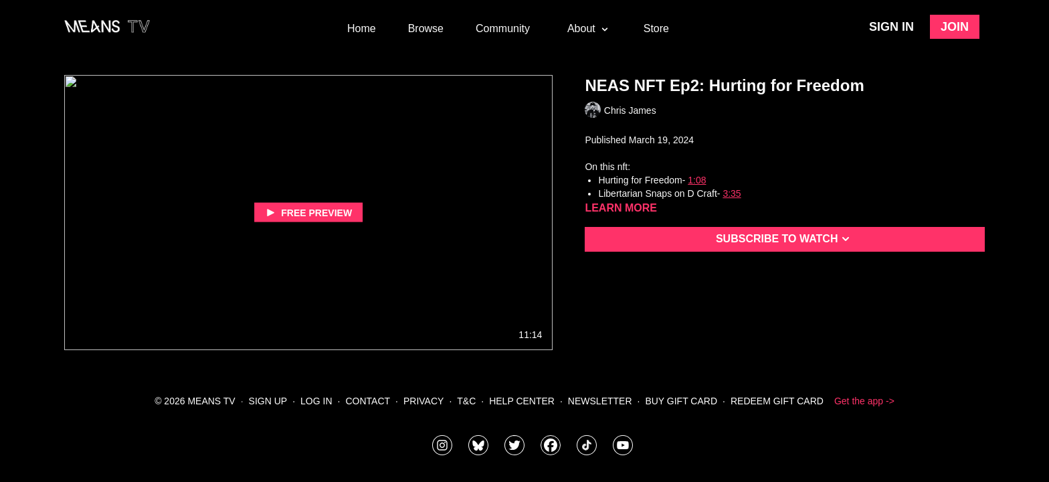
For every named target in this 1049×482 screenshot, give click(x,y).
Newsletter (600, 401)
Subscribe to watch (785, 239)
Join (955, 26)
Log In (316, 401)
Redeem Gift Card (777, 401)
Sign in (891, 26)
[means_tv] (442, 445)
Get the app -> (864, 401)
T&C (466, 401)
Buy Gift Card (681, 401)
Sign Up (268, 401)
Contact (367, 401)
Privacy (423, 401)
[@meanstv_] (587, 445)
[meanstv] (551, 445)
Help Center (522, 401)
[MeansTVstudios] (478, 445)
